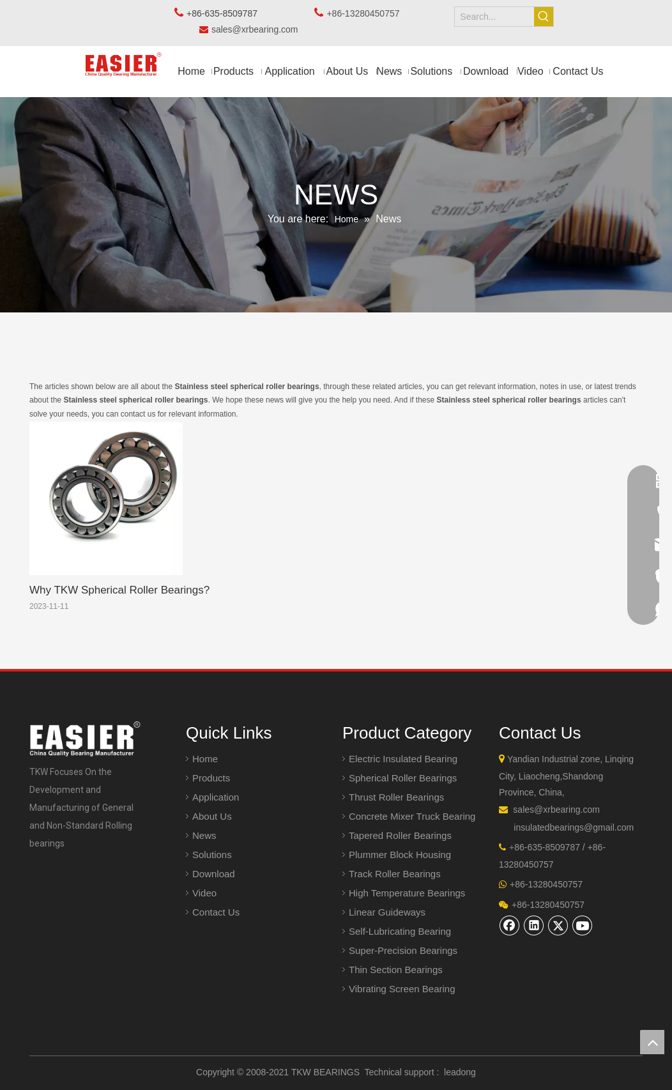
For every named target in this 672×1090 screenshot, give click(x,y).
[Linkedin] (534, 925)
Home (205, 758)
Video (204, 892)
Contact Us (216, 912)
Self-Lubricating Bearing (400, 931)
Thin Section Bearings (396, 969)
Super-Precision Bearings (403, 950)
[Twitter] (558, 925)
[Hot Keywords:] (543, 16)
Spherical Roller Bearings (403, 777)
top (652, 1042)
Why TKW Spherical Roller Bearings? (119, 590)
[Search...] (494, 16)
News (204, 835)
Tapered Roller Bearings (400, 835)
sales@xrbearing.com (258, 29)
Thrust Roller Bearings (396, 797)
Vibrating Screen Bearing (402, 988)
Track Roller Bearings (395, 873)
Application (215, 797)
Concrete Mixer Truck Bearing (412, 816)
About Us (212, 816)
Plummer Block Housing (400, 854)
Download (213, 873)
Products (211, 777)
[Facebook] (510, 925)
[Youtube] (582, 925)
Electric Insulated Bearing (403, 758)
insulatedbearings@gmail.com (574, 827)
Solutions (212, 854)
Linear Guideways (387, 912)
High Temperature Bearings (407, 892)
